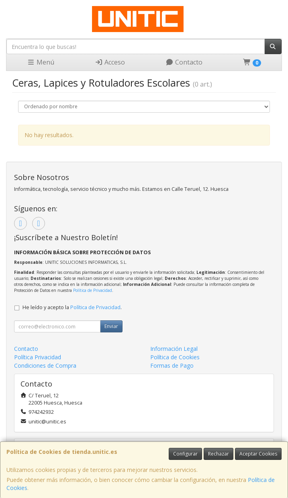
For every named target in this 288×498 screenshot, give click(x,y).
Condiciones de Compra (45, 365)
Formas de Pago (172, 365)
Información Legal (174, 348)
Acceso (110, 62)
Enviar (111, 326)
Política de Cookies (175, 357)
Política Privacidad (37, 357)
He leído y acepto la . (72, 307)
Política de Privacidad (92, 290)
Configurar (185, 453)
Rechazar (218, 453)
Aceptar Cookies (258, 453)
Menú (40, 62)
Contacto (183, 62)
